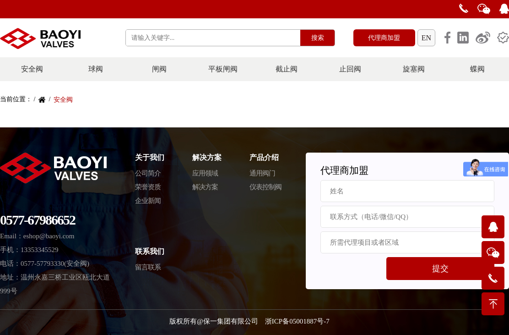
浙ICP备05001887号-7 (297, 321)
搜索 (317, 37)
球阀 (95, 69)
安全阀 (32, 69)
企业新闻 (148, 200)
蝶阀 (477, 69)
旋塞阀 (414, 69)
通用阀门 (262, 173)
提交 (440, 268)
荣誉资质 (148, 187)
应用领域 (205, 173)
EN (426, 38)
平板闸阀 (223, 69)
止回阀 (350, 69)
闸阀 (159, 69)
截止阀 (287, 69)
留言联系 (148, 267)
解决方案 (205, 187)
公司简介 (148, 173)
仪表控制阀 (265, 187)
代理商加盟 (384, 37)
